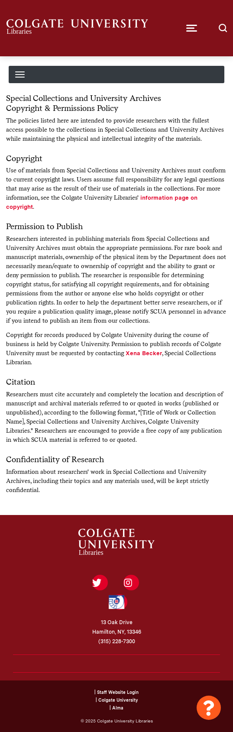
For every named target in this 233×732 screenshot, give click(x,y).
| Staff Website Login (116, 692)
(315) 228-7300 (116, 641)
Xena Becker (144, 353)
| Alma (116, 707)
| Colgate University (117, 700)
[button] (191, 28)
